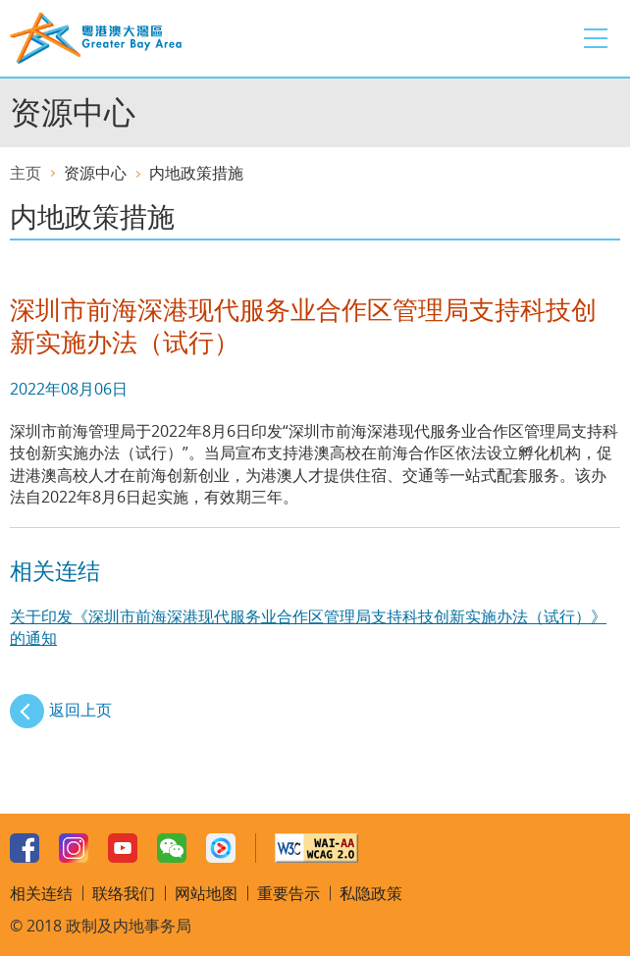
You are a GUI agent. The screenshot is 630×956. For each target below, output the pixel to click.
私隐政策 (371, 893)
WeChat (171, 848)
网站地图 (206, 893)
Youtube (122, 848)
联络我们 (123, 893)
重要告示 (288, 893)
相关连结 (41, 893)
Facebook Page (24, 848)
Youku (221, 848)
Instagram (73, 848)
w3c (316, 848)
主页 (25, 173)
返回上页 (80, 709)
